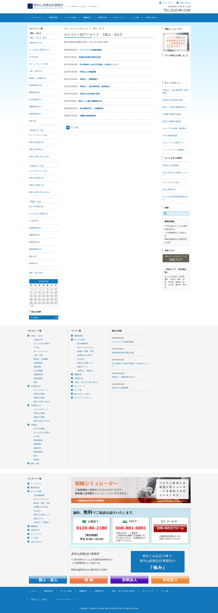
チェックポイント (38, 135)
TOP (66, 28)
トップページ (36, 17)
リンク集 (135, 17)
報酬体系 (86, 17)
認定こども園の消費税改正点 (90, 101)
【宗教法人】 (36, 166)
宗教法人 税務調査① (89, 79)
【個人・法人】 (38, 38)
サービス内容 (70, 17)
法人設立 (80, 359)
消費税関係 (35, 107)
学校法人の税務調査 (88, 72)
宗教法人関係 (36, 149)
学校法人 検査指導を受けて (124, 377)
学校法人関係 (36, 142)
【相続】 (35, 201)
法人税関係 (35, 99)
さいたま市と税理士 (39, 50)
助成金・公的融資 (37, 78)
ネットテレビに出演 (171, 182)
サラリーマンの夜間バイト (174, 143)
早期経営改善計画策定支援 (89, 57)
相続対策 (34, 242)
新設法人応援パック (85, 363)
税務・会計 (36, 273)
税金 (32, 121)
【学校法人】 (36, 130)
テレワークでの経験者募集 (91, 50)
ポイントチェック (38, 64)
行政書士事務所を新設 (172, 114)
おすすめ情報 (36, 206)
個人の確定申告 (169, 189)
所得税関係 (35, 85)
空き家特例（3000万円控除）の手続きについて (99, 64)
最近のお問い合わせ (39, 156)
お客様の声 (102, 17)
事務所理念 (53, 17)
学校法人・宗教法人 (85, 371)
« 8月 (31, 306)
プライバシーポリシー (83, 398)
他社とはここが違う (82, 394)
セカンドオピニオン (85, 347)
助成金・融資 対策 (85, 351)
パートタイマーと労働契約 (174, 150)
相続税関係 (35, 114)
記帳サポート (82, 367)
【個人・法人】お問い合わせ (86, 382)
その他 (33, 57)
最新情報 (34, 92)
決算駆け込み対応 (84, 355)
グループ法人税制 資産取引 (174, 128)
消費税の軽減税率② (88, 116)
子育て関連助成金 (170, 136)
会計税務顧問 (82, 343)
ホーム (34, 591)
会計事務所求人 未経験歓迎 (91, 108)
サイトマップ (119, 17)
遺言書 (33, 263)
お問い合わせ (151, 17)
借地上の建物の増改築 (172, 121)
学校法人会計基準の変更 (90, 94)
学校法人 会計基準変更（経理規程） (95, 86)
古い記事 (74, 127)
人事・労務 (35, 71)
